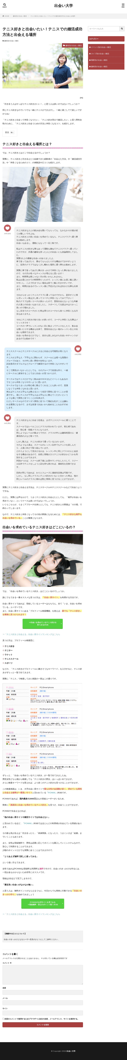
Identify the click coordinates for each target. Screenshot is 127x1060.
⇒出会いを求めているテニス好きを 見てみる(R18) (43, 623)
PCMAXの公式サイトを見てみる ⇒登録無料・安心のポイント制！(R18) (43, 903)
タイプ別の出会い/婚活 (100, 54)
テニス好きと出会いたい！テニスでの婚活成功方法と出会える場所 (53, 16)
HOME (7, 16)
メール (5, 998)
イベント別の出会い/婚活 (101, 47)
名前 (4, 988)
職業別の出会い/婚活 (99, 60)
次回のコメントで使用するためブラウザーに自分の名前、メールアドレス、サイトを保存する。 (41, 1019)
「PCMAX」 (51, 792)
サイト (5, 1008)
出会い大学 (63, 5)
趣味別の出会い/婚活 (20, 16)
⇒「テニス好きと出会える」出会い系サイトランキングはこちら (31, 634)
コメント (7, 963)
